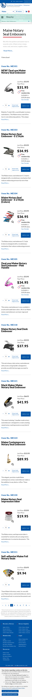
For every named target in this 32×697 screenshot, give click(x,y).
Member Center (7, 640)
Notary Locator (7, 654)
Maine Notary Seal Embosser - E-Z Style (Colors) (12, 199)
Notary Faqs (6, 652)
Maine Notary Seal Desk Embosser (14, 330)
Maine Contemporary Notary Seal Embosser (13, 443)
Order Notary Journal (24, 632)
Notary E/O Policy (7, 630)
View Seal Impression (15, 105)
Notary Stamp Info (23, 639)
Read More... (8, 51)
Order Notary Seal (23, 629)
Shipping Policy (22, 644)
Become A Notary (7, 656)
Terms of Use (5, 688)
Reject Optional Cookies (10, 694)
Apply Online (6, 627)
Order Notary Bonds (8, 632)
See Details (25, 100)
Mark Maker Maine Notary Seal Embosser (13, 386)
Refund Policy (22, 646)
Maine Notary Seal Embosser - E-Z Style (12, 135)
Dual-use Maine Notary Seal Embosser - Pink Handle (14, 265)
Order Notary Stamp (24, 627)
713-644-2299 (17, 1)
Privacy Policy (22, 642)
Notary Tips (6, 658)
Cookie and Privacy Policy (18, 688)
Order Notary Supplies (24, 630)
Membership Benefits (8, 642)
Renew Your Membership (9, 646)
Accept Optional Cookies (10, 691)
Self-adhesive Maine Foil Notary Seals (14, 557)
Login (4, 639)
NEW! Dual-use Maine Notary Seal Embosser (13, 71)
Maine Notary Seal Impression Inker (11, 500)
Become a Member (7, 644)
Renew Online (6, 629)
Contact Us (27, 1)
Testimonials (6, 659)
